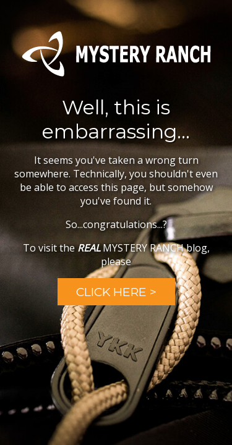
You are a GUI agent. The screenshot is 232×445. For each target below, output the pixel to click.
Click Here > (116, 291)
